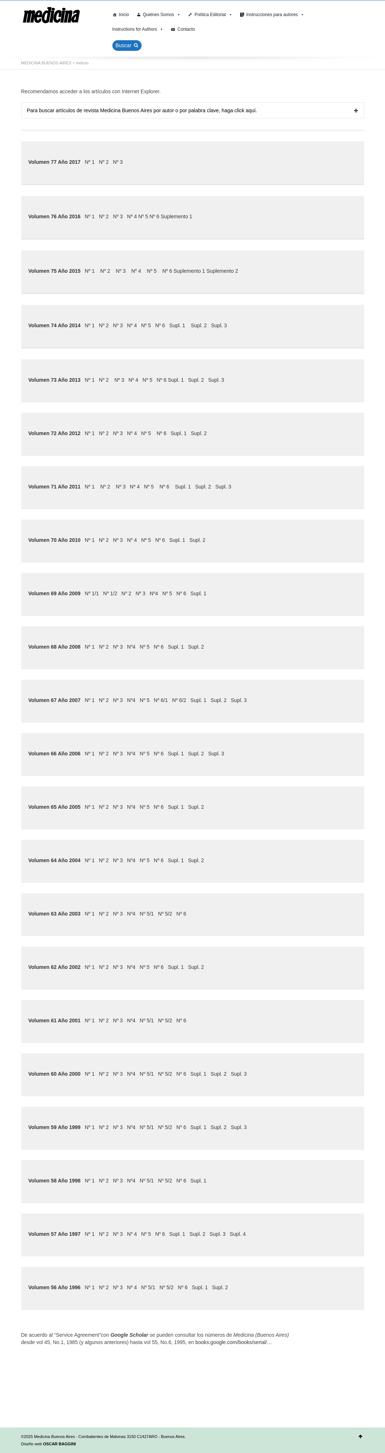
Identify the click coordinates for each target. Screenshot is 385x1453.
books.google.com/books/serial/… (233, 1342)
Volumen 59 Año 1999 (54, 1127)
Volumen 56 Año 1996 (54, 1287)
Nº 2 (104, 162)
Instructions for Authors (138, 29)
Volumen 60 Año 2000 (54, 1074)
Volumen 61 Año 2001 (54, 1020)
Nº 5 (143, 216)
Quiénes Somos (162, 14)
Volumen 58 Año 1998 (54, 1181)
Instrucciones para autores (275, 14)
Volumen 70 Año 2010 (54, 540)
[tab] (193, 110)
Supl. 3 (219, 325)
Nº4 (154, 593)
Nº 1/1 (92, 593)
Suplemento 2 (222, 271)
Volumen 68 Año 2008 (54, 647)
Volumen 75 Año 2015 (54, 271)
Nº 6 (154, 216)
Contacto (186, 29)
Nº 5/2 (165, 914)
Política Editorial (213, 14)
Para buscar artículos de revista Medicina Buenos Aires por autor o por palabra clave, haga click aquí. (142, 110)
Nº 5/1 (147, 914)
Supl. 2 (199, 325)
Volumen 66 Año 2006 (54, 753)
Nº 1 (90, 162)
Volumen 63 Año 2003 (54, 914)
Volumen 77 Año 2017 (54, 162)
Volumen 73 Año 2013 (54, 380)
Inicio (124, 14)
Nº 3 (118, 162)
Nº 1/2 (110, 593)
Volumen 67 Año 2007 (54, 700)
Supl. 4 (238, 1234)
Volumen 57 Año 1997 (54, 1234)
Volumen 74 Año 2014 (54, 325)
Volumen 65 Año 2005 (54, 807)
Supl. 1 (177, 325)
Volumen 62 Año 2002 (54, 967)
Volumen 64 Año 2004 (54, 860)
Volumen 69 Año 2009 (54, 593)
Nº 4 (132, 216)
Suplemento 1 (176, 216)
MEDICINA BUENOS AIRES (46, 63)
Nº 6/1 (161, 700)
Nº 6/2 (179, 700)
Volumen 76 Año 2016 (54, 216)
